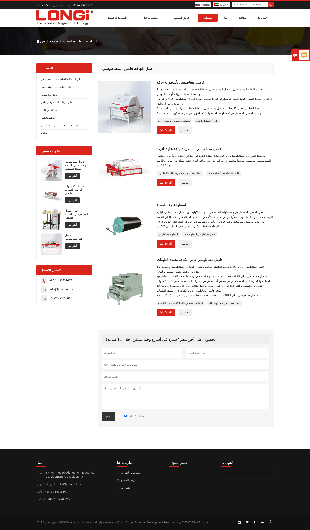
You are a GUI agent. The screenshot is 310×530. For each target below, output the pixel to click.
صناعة (242, 18)
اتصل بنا (262, 18)
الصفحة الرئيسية (117, 18)
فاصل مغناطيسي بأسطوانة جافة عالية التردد (180, 173)
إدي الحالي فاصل (49, 110)
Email (166, 130)
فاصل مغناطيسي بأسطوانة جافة (174, 121)
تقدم (108, 416)
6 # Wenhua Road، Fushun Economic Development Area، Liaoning (69, 474)
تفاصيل (185, 130)
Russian (205, 4)
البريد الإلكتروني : (46, 484)
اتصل (39, 462)
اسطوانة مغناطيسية (168, 234)
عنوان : (40, 472)
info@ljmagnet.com (53, 5)
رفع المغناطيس (48, 117)
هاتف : (40, 491)
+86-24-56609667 (82, 5)
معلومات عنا (151, 18)
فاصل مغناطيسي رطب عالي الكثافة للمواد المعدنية (75, 165)
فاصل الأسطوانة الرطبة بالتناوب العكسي (74, 189)
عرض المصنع (181, 18)
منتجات (207, 18)
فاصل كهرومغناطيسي (74, 236)
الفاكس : (41, 499)
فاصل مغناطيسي (49, 94)
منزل (40, 41)
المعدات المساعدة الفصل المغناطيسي (59, 125)
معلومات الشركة (131, 472)
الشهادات (126, 487)
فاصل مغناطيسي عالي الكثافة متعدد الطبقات (180, 303)
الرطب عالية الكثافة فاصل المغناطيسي (60, 79)
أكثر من (72, 176)
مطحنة (44, 133)
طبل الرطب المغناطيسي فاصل (56, 102)
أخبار (225, 18)
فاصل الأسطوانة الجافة (207, 121)
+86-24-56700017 (60, 298)
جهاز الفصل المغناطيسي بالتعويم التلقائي (76, 214)
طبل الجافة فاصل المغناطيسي (56, 87)
